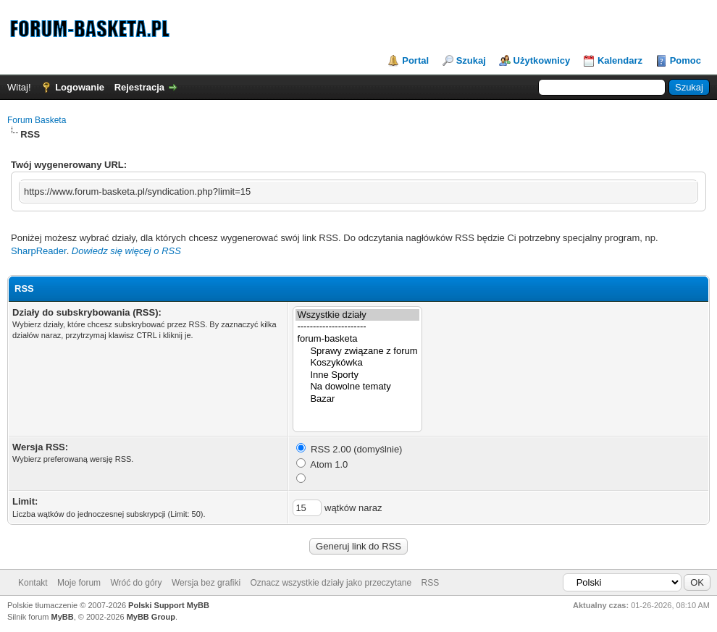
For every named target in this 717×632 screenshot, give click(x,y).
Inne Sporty (357, 375)
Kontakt (33, 583)
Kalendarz (620, 60)
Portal (415, 60)
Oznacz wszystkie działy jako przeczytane (330, 583)
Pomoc (685, 60)
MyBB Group (151, 616)
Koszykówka (357, 363)
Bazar (357, 399)
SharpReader (39, 250)
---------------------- (357, 327)
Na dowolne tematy (357, 387)
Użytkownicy (542, 60)
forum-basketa (357, 339)
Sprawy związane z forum (357, 351)
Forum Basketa (36, 120)
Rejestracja (139, 87)
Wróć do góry (136, 583)
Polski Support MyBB (168, 605)
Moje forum (79, 583)
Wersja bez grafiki (206, 583)
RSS (431, 583)
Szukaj (471, 60)
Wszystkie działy (357, 315)
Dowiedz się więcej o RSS (126, 250)
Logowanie (79, 87)
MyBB (62, 616)
